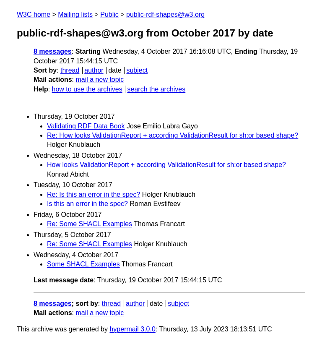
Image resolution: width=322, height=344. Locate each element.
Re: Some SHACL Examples (89, 223)
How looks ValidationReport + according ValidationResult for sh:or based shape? (166, 164)
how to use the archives (87, 89)
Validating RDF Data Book (86, 126)
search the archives (156, 89)
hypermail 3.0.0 (132, 329)
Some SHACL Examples (83, 264)
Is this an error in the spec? (87, 203)
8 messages (53, 51)
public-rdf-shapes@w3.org (165, 14)
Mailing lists (75, 14)
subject (137, 70)
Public (109, 14)
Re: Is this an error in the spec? (93, 194)
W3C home (33, 14)
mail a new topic (99, 79)
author (93, 70)
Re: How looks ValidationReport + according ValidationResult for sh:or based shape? (172, 135)
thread (69, 70)
